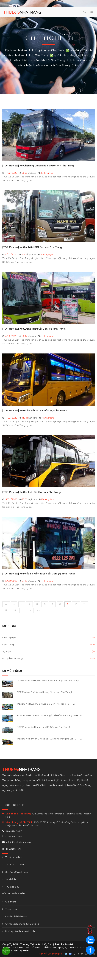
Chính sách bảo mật (15, 916)
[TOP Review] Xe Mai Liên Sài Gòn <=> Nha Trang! (31, 492)
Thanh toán (10, 909)
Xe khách (9, 879)
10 (76, 604)
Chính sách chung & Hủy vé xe (20, 923)
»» (38, 610)
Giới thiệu (9, 901)
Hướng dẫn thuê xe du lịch (18, 931)
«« (6, 604)
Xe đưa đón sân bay (15, 872)
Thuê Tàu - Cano (13, 864)
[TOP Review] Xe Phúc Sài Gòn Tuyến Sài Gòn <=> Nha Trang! (38, 573)
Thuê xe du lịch (12, 857)
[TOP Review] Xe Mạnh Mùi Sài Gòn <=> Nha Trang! (32, 247)
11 (84, 604)
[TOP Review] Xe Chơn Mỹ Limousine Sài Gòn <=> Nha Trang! (38, 165)
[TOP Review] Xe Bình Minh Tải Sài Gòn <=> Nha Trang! (34, 410)
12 (6, 610)
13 (14, 610)
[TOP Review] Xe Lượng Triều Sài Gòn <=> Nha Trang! (34, 328)
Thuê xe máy (10, 886)
